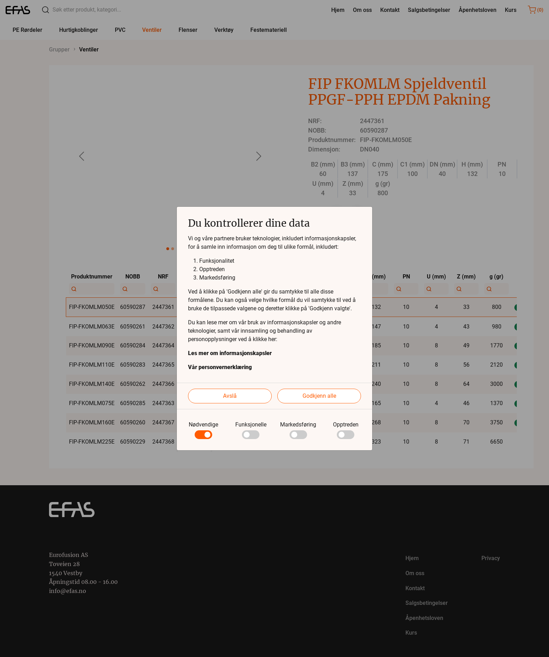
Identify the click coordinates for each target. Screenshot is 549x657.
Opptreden (346, 424)
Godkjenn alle (319, 396)
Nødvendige (203, 424)
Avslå (230, 396)
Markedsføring (298, 424)
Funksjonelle (250, 424)
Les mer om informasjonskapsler (230, 353)
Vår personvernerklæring (220, 367)
